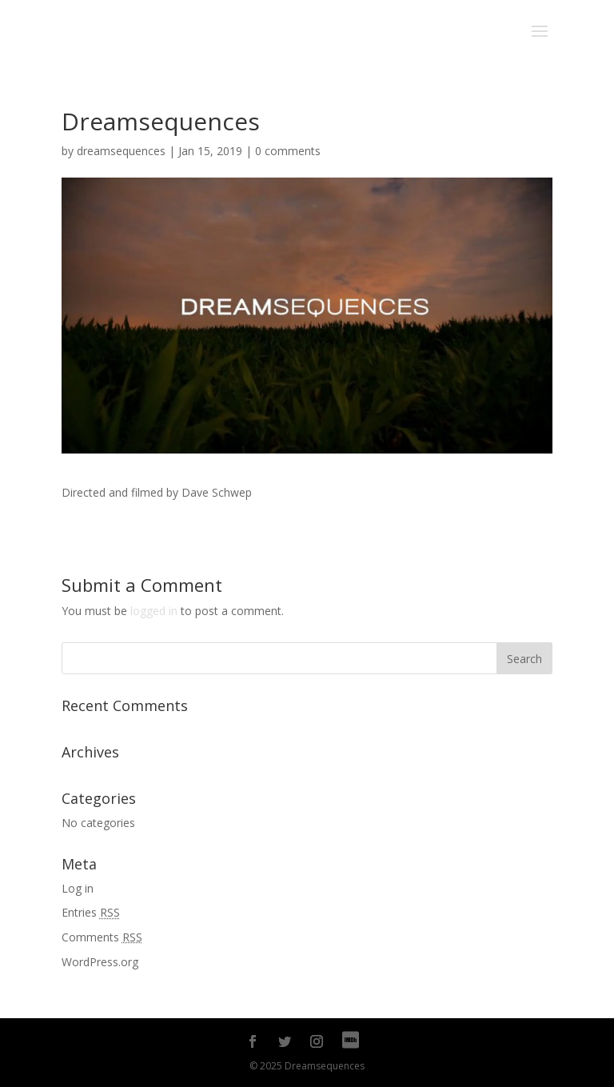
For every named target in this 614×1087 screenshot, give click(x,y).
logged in (153, 610)
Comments (102, 937)
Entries (91, 912)
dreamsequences (121, 150)
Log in (78, 888)
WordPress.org (100, 961)
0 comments (288, 150)
